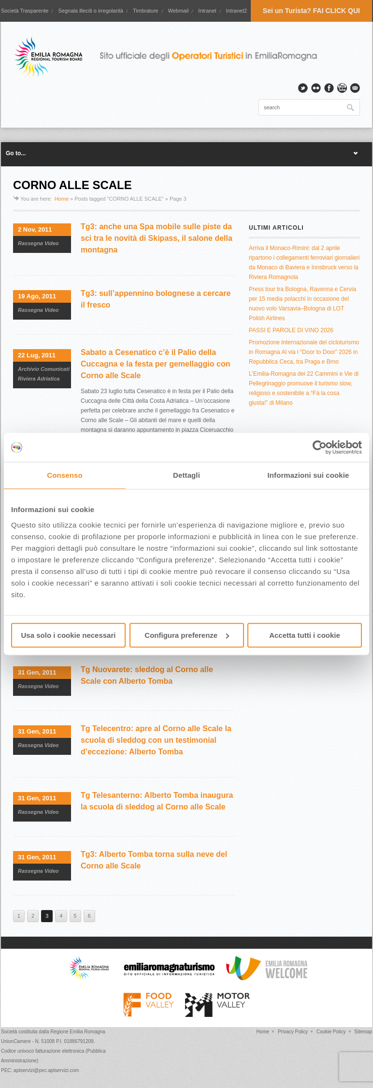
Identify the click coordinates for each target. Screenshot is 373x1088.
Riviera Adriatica (38, 379)
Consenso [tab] (64, 475)
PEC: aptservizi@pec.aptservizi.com (40, 1070)
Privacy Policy (293, 1031)
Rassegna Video (38, 243)
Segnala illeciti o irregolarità (90, 11)
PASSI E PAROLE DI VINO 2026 (291, 330)
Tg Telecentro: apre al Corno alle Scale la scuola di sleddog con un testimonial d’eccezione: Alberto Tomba (156, 740)
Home (62, 199)
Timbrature (145, 11)
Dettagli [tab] (186, 475)
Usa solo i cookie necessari (68, 635)
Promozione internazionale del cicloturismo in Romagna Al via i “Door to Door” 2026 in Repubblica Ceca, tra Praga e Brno (304, 352)
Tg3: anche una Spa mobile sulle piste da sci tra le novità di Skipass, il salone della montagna (156, 238)
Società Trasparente (24, 11)
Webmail (178, 11)
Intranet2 (236, 11)
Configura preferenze (186, 635)
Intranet (207, 11)
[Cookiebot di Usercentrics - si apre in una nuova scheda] (319, 447)
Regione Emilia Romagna (77, 1031)
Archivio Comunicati (44, 369)
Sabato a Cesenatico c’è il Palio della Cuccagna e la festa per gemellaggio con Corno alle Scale (155, 364)
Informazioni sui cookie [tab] (308, 475)
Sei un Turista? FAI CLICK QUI (311, 11)
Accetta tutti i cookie (304, 635)
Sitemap (363, 1031)
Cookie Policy (331, 1031)
